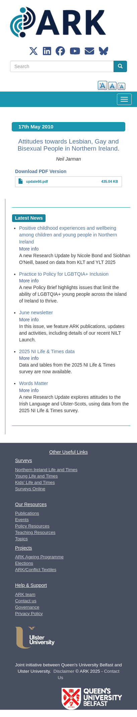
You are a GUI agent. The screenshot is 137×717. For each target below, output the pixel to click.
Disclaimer (64, 671)
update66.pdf (37, 181)
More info (29, 249)
